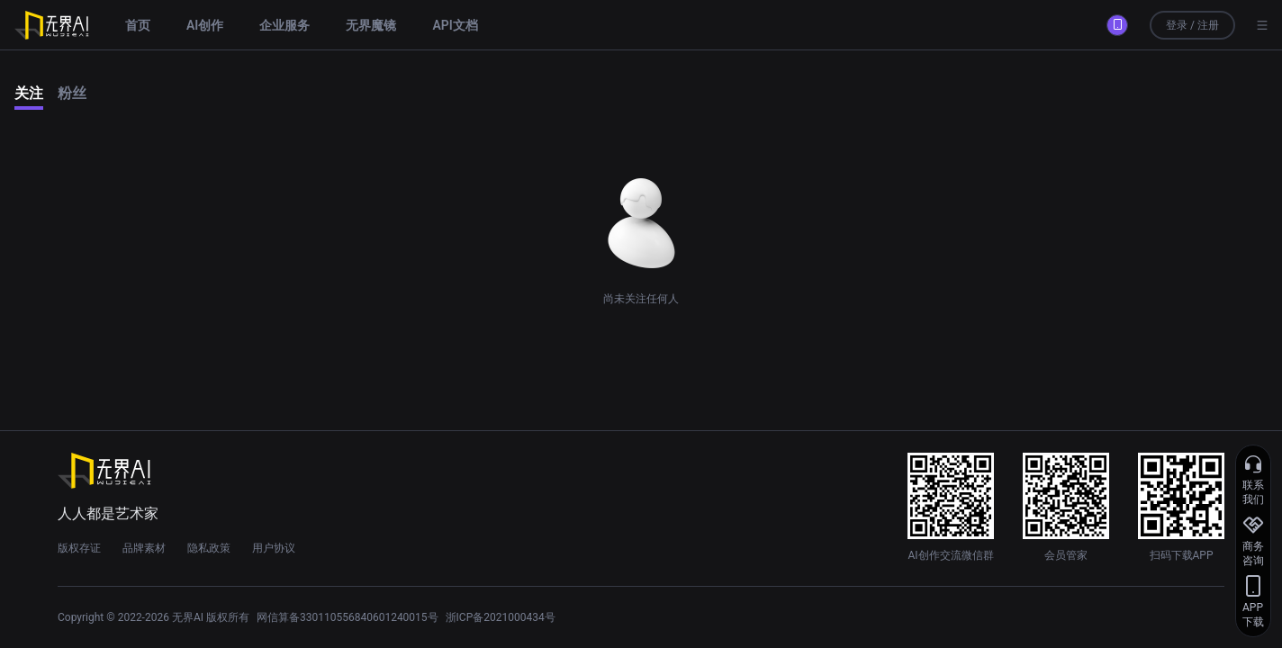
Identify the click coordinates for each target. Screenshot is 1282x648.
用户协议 (273, 548)
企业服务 (284, 25)
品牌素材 (144, 548)
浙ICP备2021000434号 (500, 617)
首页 (137, 25)
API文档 (454, 25)
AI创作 (204, 25)
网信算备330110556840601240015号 (347, 617)
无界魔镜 (371, 25)
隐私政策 (208, 548)
